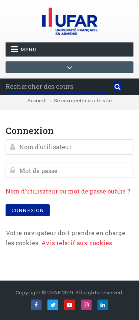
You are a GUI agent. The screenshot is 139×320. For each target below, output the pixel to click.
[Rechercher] (117, 86)
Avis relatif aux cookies (76, 243)
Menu (24, 49)
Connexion (27, 210)
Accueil (36, 100)
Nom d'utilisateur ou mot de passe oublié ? (68, 191)
